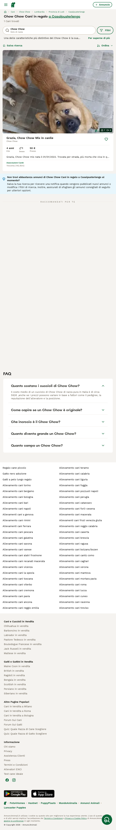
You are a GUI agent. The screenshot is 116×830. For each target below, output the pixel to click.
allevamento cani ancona (17, 602)
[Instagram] (14, 780)
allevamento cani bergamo (18, 491)
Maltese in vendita (15, 653)
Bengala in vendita (14, 679)
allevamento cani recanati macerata (24, 561)
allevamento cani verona (73, 567)
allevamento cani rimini (16, 520)
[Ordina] (105, 45)
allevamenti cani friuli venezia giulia (80, 520)
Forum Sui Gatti (13, 724)
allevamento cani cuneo (73, 596)
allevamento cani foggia (73, 485)
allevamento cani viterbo (17, 584)
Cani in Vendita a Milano (18, 706)
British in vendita (14, 670)
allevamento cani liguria (73, 479)
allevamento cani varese (17, 549)
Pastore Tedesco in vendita (19, 639)
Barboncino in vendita (16, 630)
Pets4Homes (17, 803)
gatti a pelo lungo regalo (17, 479)
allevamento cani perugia (74, 497)
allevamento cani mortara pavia (77, 578)
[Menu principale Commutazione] (6, 4)
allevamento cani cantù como (76, 555)
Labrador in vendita (15, 635)
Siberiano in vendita (15, 693)
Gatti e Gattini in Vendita (18, 661)
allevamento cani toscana (18, 578)
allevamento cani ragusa (73, 543)
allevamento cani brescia (74, 537)
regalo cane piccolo (14, 467)
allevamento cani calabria (74, 473)
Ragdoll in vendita (14, 675)
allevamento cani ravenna (74, 602)
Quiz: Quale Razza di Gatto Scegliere (25, 733)
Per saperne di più (99, 38)
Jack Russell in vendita (17, 648)
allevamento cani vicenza (18, 567)
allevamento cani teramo (74, 467)
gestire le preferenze (14, 821)
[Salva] (106, 139)
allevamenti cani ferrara (17, 526)
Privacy (8, 751)
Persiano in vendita (15, 689)
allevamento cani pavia (16, 596)
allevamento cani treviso (73, 607)
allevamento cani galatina (18, 537)
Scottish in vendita (15, 684)
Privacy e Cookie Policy (76, 818)
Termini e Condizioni (16, 764)
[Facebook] (7, 780)
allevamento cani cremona (18, 590)
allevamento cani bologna (18, 497)
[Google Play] (15, 794)
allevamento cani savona (17, 543)
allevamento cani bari (15, 502)
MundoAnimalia (68, 803)
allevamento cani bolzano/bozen (78, 549)
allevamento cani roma (72, 584)
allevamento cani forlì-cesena (77, 508)
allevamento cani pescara (18, 532)
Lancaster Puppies (15, 807)
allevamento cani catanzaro (75, 502)
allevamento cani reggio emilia (21, 607)
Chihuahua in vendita (16, 626)
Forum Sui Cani (13, 720)
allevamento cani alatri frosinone (22, 555)
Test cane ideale (13, 773)
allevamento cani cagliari (74, 561)
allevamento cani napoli (17, 508)
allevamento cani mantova (74, 572)
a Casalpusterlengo (64, 16)
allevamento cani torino (17, 485)
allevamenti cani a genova (18, 514)
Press (7, 760)
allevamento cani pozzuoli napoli (78, 491)
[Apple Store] (43, 794)
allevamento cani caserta (74, 532)
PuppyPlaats (48, 803)
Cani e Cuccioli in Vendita (19, 621)
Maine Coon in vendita (17, 666)
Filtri (105, 30)
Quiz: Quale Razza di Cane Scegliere (25, 729)
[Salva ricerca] (107, 819)
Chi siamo (9, 746)
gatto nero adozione (14, 473)
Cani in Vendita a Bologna (18, 715)
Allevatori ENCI (13, 769)
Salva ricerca (12, 45)
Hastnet (33, 803)
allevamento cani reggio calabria (78, 526)
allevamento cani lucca (73, 590)
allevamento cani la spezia (18, 572)
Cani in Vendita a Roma (17, 711)
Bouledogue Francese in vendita (22, 644)
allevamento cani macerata (75, 514)
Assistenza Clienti (14, 755)
